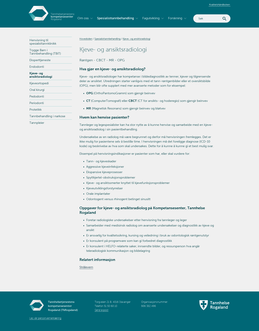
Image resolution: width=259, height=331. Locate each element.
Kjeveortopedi (39, 83)
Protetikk (35, 109)
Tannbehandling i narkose (47, 116)
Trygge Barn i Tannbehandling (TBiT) (45, 51)
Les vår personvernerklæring (45, 318)
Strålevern (86, 267)
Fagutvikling (151, 18)
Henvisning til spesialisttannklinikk (42, 42)
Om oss (83, 18)
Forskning (175, 18)
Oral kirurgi (36, 90)
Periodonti (36, 103)
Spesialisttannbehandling (115, 18)
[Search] (211, 18)
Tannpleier (36, 122)
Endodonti (36, 66)
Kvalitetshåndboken (219, 4)
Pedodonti (36, 96)
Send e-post (101, 310)
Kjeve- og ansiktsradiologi (40, 75)
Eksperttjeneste (40, 60)
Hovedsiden (85, 38)
